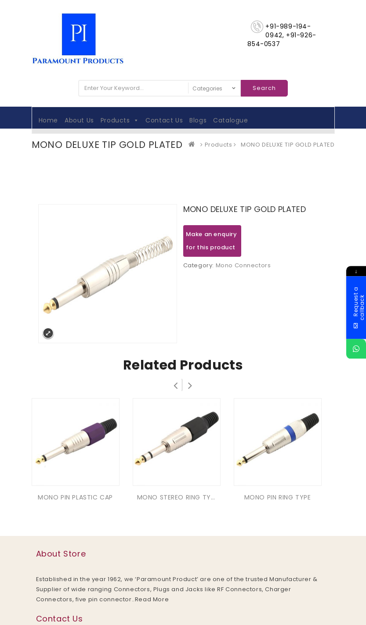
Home (48, 120)
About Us (79, 120)
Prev (175, 385)
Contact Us (164, 120)
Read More (152, 599)
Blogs (198, 120)
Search (264, 88)
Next (190, 385)
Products (120, 120)
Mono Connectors (243, 265)
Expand (48, 333)
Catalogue (230, 120)
